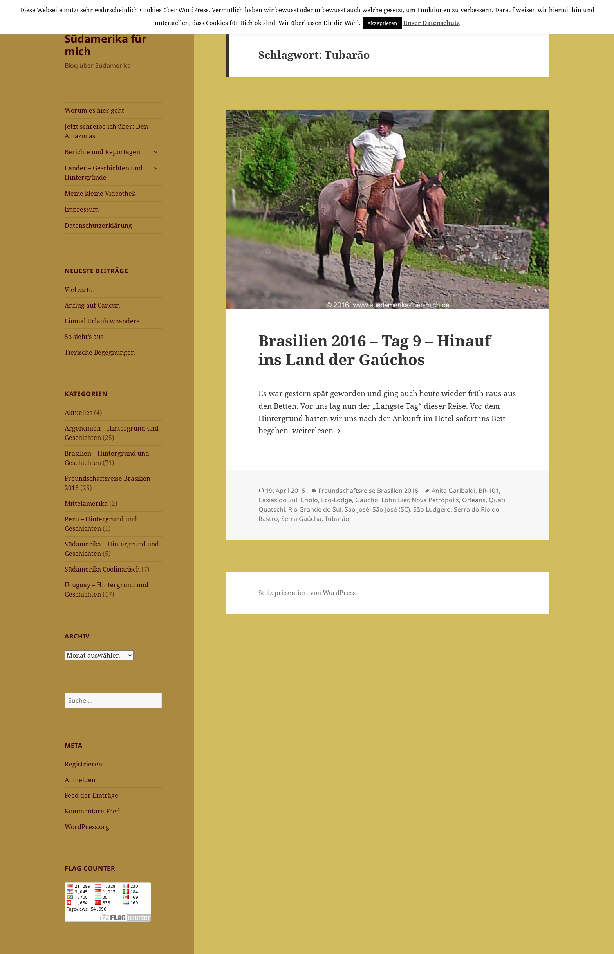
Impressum (82, 209)
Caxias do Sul (277, 500)
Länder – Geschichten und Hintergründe (104, 173)
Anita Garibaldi (453, 490)
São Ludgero (432, 509)
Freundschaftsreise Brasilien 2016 (368, 490)
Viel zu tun (81, 289)
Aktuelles (78, 412)
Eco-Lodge (336, 500)
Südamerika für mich (105, 44)
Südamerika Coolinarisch (102, 569)
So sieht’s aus (84, 336)
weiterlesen (317, 431)
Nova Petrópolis (435, 500)
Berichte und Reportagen (102, 152)
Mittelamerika (86, 503)
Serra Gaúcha (301, 518)
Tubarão (337, 518)
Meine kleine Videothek (100, 193)
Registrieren (83, 764)
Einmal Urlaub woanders (102, 321)
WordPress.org (87, 826)
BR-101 (489, 490)
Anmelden (80, 779)
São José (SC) (391, 509)
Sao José (357, 509)
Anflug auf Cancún (92, 305)
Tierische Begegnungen (100, 352)
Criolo (309, 500)
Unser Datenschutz (431, 23)
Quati (497, 500)
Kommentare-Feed (92, 811)
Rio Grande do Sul (314, 509)
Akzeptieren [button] (382, 23)
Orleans (474, 500)
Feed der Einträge (91, 795)
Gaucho (366, 500)
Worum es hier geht (94, 110)
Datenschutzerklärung (98, 225)
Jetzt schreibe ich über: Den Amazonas (106, 131)
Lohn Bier (394, 500)
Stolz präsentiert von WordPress (307, 592)
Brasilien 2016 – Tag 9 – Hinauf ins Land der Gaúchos (374, 350)
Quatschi (271, 509)
